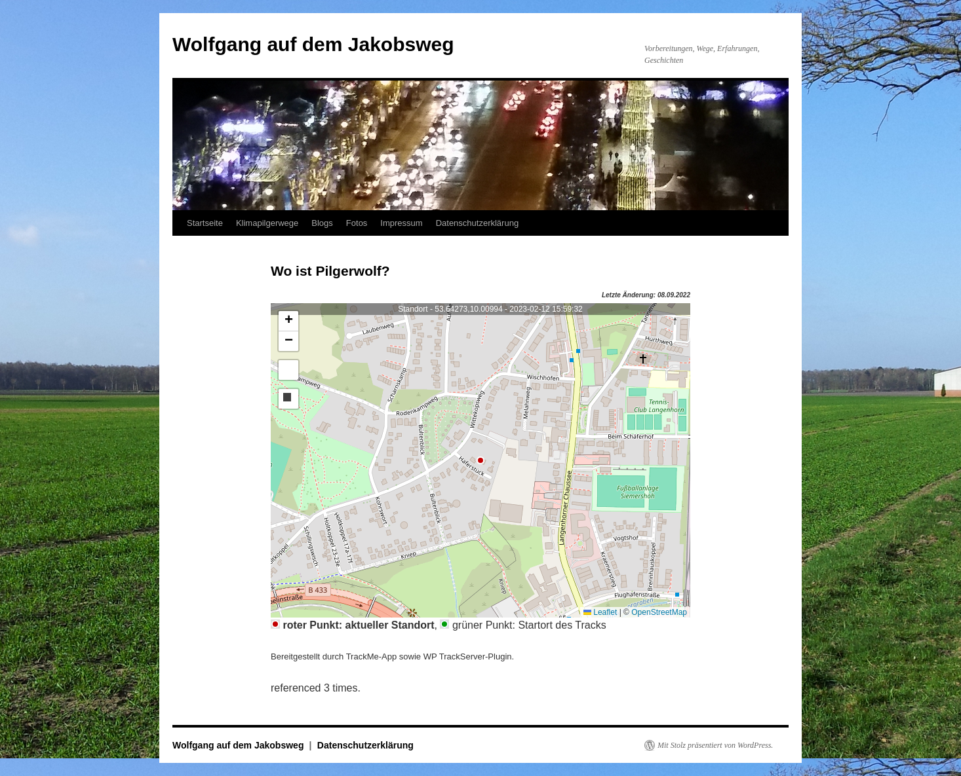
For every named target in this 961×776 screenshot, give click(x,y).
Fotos (357, 223)
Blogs (322, 223)
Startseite (205, 223)
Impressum (401, 223)
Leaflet (600, 612)
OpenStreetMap (659, 612)
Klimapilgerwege (267, 223)
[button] (288, 321)
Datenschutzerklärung (477, 223)
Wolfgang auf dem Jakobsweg (313, 44)
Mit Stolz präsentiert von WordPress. (715, 745)
